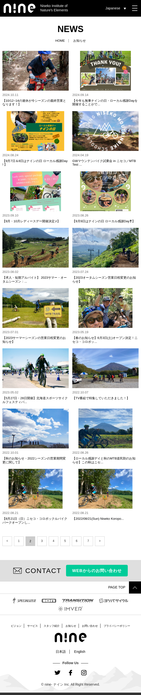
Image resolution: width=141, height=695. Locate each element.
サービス (32, 625)
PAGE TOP (124, 587)
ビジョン (16, 625)
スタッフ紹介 (52, 625)
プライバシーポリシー (117, 625)
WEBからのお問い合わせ (97, 570)
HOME (60, 40)
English (79, 652)
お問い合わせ (90, 625)
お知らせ (71, 625)
